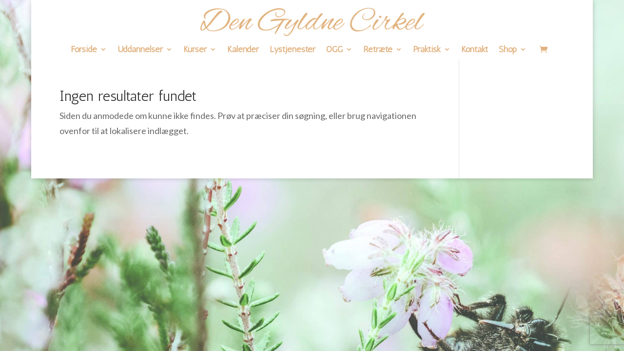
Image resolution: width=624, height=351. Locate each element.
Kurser (195, 50)
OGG (334, 50)
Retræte (377, 50)
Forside (84, 50)
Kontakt (474, 50)
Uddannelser (140, 50)
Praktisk (427, 50)
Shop (508, 50)
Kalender (243, 50)
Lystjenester (292, 50)
